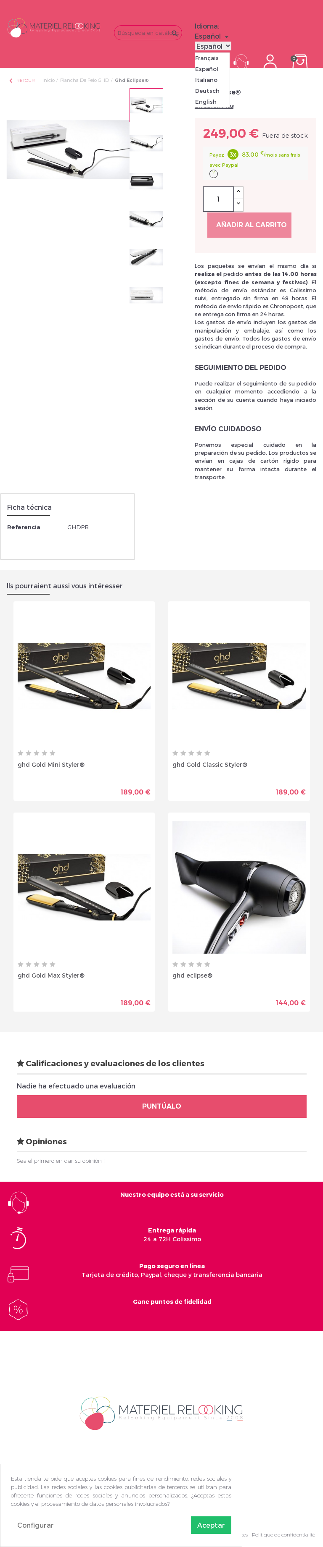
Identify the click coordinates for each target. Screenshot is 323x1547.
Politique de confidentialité (283, 1534)
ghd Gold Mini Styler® (51, 764)
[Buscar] (148, 32)
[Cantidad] (218, 199)
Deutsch (207, 90)
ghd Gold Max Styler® (51, 975)
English (206, 101)
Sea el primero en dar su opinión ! (61, 1160)
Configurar (35, 1525)
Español (206, 69)
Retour (21, 80)
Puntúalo (161, 1106)
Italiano (206, 79)
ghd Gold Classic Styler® (209, 764)
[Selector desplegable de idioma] (213, 36)
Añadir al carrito (251, 225)
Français (207, 58)
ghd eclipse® (192, 975)
